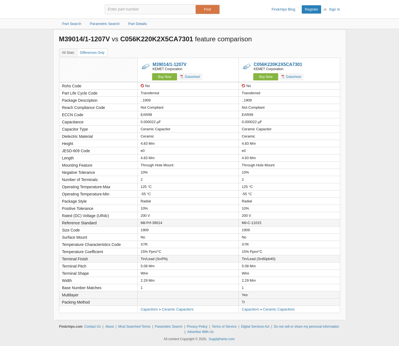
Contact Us (92, 327)
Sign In (334, 9)
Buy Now (164, 77)
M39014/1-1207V (169, 64)
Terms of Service (224, 327)
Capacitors (149, 309)
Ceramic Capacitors (177, 309)
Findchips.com (77, 9)
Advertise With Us (200, 332)
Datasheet (190, 77)
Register (311, 9)
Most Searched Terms (134, 327)
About (109, 327)
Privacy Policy (197, 327)
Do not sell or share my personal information (306, 327)
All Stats (68, 53)
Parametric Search (168, 327)
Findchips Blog (283, 9)
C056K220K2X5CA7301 (278, 64)
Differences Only (92, 53)
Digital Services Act (255, 327)
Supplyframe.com (221, 339)
